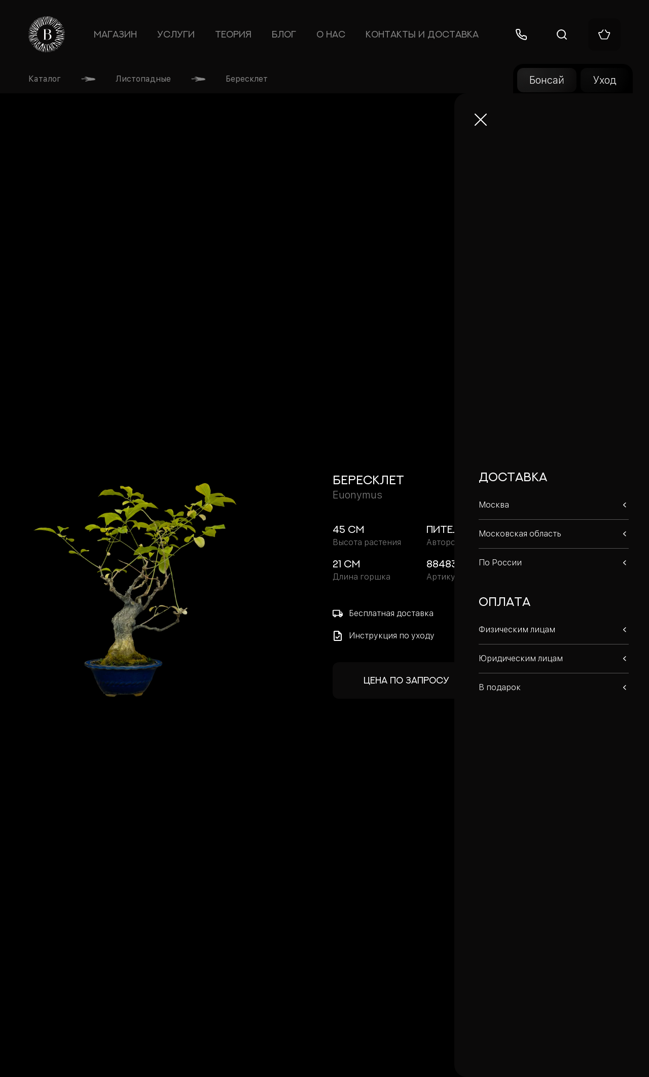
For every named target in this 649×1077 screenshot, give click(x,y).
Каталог (44, 79)
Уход (605, 80)
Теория (233, 34)
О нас (330, 34)
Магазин (115, 34)
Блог (284, 34)
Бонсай (546, 80)
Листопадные (143, 79)
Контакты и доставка (422, 34)
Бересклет (247, 79)
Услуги (176, 34)
